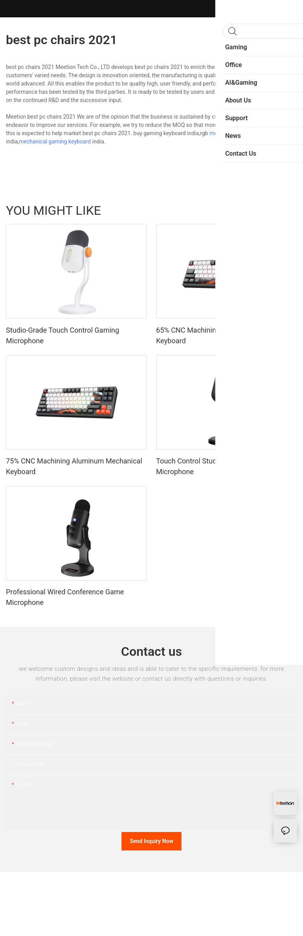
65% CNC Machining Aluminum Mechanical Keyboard (224, 335)
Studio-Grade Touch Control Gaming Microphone (62, 335)
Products (282, 210)
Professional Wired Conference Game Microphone (65, 597)
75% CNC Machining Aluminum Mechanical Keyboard (74, 466)
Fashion (253, 210)
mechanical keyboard (235, 133)
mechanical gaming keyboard (55, 141)
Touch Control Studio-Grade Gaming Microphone (212, 466)
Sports (227, 210)
